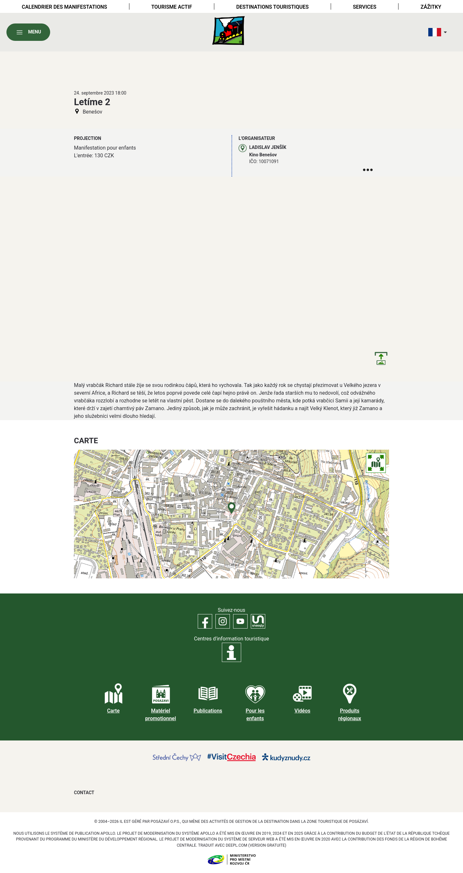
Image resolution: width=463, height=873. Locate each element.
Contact (84, 792)
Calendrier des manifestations (64, 7)
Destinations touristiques (272, 7)
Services (364, 7)
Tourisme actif (171, 7)
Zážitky (431, 7)
